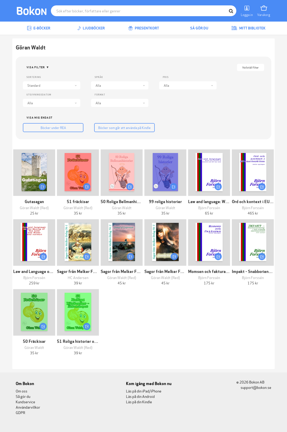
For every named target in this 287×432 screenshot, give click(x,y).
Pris (166, 77)
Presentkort (143, 28)
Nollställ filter (250, 67)
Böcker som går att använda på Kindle (119, 127)
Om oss (21, 390)
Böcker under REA (51, 127)
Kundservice (25, 401)
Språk (99, 77)
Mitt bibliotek (248, 28)
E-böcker (38, 28)
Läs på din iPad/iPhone (143, 390)
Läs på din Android (140, 396)
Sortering (33, 77)
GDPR (20, 412)
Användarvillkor (28, 407)
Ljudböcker (91, 28)
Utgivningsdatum (38, 94)
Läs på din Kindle (139, 401)
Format (100, 94)
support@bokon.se (253, 387)
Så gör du (196, 28)
